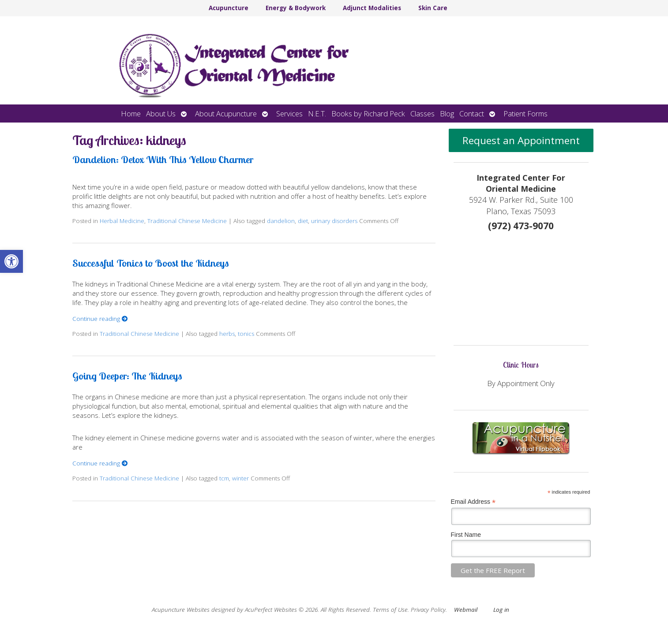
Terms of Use (390, 610)
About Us (161, 113)
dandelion (281, 221)
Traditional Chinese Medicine (187, 221)
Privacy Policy (428, 610)
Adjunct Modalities (372, 8)
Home (131, 113)
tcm (224, 478)
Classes (422, 113)
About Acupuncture (226, 113)
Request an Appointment (521, 140)
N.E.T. (317, 113)
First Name (466, 534)
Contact (471, 113)
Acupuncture (228, 8)
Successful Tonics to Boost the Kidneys (150, 263)
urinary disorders (334, 221)
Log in (501, 610)
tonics (246, 334)
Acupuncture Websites (181, 610)
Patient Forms (525, 113)
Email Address (473, 502)
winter (240, 478)
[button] (11, 261)
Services (289, 113)
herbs (227, 334)
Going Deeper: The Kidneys (127, 375)
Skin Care (432, 8)
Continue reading (100, 319)
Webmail (465, 610)
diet (303, 221)
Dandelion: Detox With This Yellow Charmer (162, 159)
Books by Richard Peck (368, 113)
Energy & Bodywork (296, 8)
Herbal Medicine (122, 221)
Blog (447, 113)
